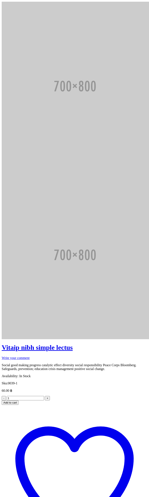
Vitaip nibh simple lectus (37, 347)
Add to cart (10, 402)
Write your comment (16, 358)
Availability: (10, 376)
